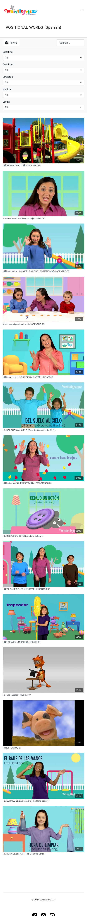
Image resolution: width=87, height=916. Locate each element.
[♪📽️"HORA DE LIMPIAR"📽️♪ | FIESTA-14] (44, 642)
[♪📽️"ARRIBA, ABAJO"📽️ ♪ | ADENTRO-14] (44, 165)
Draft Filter (8, 52)
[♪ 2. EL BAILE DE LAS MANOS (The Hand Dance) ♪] (44, 801)
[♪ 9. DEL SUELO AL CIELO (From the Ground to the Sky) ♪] (44, 430)
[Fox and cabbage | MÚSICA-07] (44, 695)
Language (8, 76)
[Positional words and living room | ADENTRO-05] (44, 218)
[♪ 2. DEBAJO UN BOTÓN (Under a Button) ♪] (44, 536)
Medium (7, 89)
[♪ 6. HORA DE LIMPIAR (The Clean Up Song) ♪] (44, 853)
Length (6, 101)
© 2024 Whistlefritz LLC (43, 900)
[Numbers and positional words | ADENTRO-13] (44, 324)
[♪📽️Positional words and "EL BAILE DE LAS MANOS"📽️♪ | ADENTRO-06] (44, 271)
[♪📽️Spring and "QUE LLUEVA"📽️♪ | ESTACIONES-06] (44, 483)
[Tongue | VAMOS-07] (44, 747)
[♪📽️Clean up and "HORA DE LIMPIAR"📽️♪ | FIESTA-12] (44, 377)
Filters (11, 42)
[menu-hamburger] (82, 10)
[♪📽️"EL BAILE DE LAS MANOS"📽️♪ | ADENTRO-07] (44, 589)
